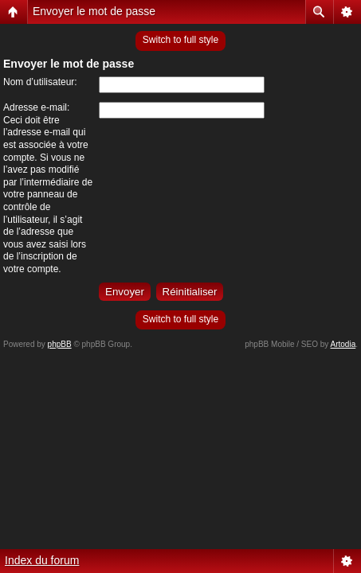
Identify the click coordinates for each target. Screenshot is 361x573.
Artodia (343, 344)
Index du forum (42, 560)
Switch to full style (180, 39)
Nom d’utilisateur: (40, 82)
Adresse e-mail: (36, 107)
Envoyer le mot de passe (94, 11)
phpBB (60, 344)
